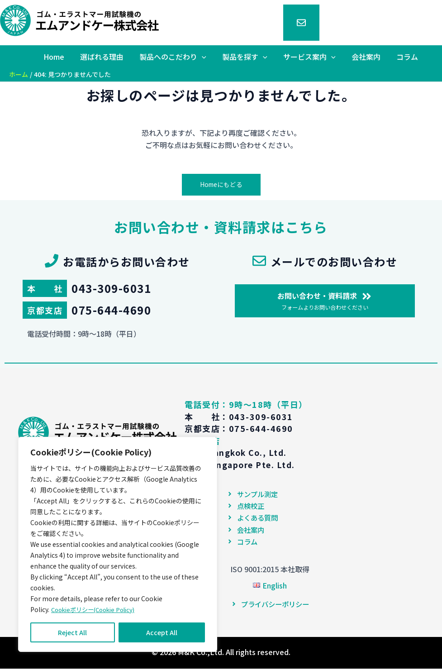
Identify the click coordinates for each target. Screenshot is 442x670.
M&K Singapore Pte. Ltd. (242, 464)
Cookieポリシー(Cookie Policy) (97, 609)
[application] (208, 56)
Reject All (72, 632)
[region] (117, 544)
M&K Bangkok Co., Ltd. (238, 453)
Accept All (161, 632)
